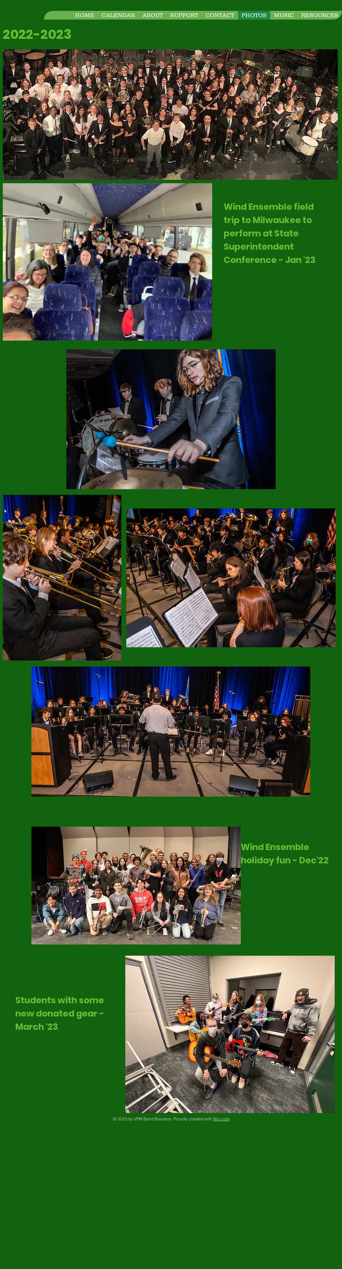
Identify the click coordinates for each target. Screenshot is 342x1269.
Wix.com (221, 1118)
